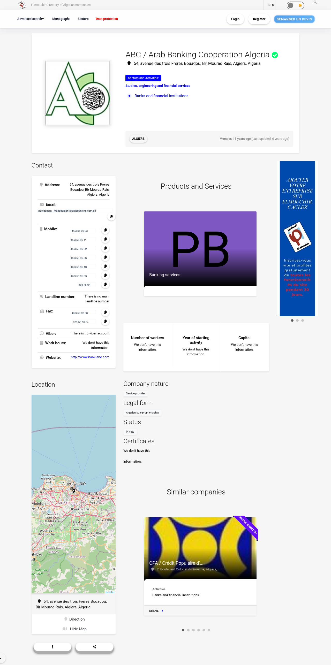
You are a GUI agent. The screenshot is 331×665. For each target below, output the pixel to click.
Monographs (61, 19)
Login (235, 19)
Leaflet (110, 592)
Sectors (83, 19)
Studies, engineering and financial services (157, 86)
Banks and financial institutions (161, 96)
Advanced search (29, 19)
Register (259, 19)
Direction (74, 619)
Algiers (138, 139)
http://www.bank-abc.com (90, 357)
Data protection (107, 19)
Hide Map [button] (75, 629)
